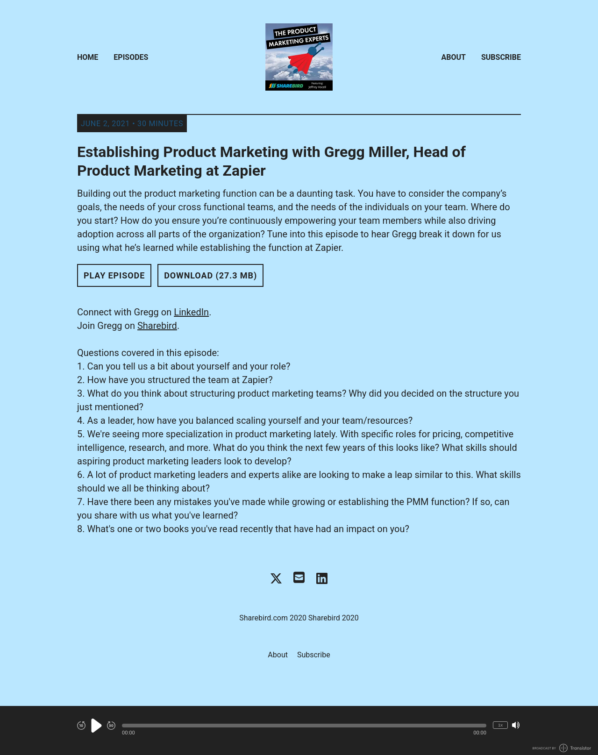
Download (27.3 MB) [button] (210, 275)
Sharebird (157, 325)
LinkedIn (191, 312)
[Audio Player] (299, 730)
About (453, 57)
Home (87, 57)
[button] (304, 725)
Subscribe (501, 57)
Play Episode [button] (114, 275)
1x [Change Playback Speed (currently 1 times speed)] (500, 724)
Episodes (131, 57)
